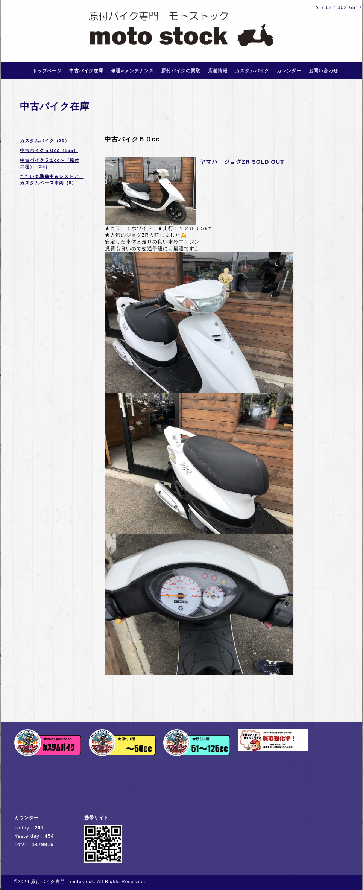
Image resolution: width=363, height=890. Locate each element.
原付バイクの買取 (180, 70)
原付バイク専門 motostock (62, 881)
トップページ (47, 70)
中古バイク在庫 (86, 70)
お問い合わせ (323, 70)
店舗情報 (218, 70)
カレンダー (289, 70)
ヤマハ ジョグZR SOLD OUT (242, 161)
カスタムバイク (252, 70)
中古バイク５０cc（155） (49, 150)
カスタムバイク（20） (45, 140)
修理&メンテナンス (132, 70)
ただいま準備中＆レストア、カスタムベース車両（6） (52, 180)
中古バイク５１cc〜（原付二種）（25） (49, 163)
